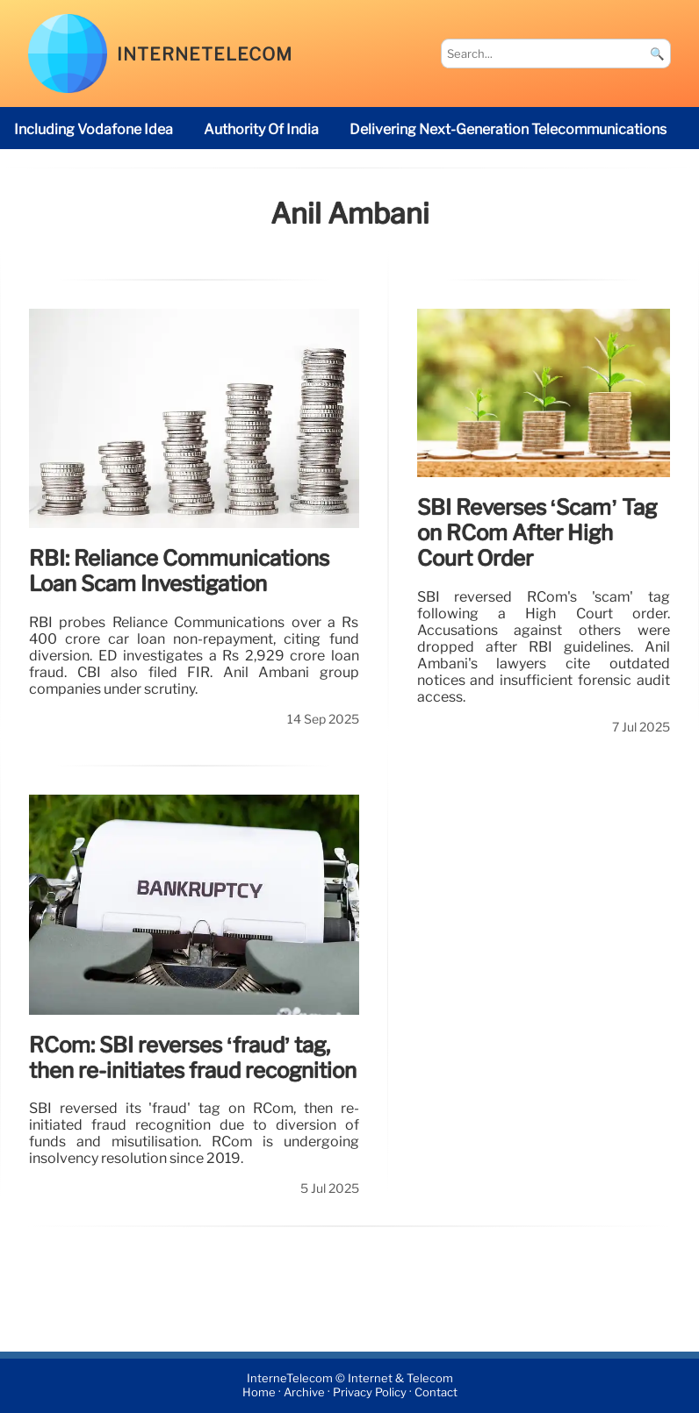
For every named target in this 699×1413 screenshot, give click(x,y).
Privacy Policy (370, 1393)
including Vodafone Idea (93, 129)
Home (259, 1393)
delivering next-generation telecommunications (508, 129)
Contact (436, 1393)
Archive (304, 1393)
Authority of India (261, 129)
